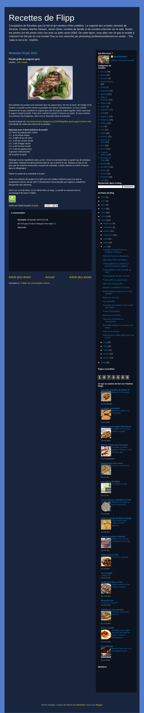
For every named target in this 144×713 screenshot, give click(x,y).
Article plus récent (20, 277)
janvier (106, 358)
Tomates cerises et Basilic (113, 536)
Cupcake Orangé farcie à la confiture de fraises (115, 251)
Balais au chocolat (111, 297)
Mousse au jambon (111, 331)
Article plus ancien (80, 277)
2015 (103, 201)
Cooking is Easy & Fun (111, 582)
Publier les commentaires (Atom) (35, 283)
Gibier (103, 106)
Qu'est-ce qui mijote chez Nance (116, 426)
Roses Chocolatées (111, 311)
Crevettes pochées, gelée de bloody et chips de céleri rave (122, 449)
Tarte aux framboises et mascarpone (113, 320)
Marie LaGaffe (107, 628)
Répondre (22, 227)
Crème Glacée (107, 82)
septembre (108, 235)
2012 (103, 212)
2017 (103, 197)
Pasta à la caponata (120, 557)
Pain (102, 130)
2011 (103, 216)
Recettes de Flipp (41, 17)
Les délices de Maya (110, 481)
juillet (105, 242)
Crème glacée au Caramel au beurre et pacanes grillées (116, 264)
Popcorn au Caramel (120, 466)
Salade (104, 163)
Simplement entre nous (112, 463)
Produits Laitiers (104, 153)
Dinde (103, 87)
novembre (108, 227)
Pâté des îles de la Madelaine (116, 256)
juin (105, 246)
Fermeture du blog (119, 484)
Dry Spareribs (109, 301)
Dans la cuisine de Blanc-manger (116, 518)
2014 (103, 205)
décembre (108, 223)
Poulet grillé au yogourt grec (115, 280)
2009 (103, 362)
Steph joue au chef (109, 555)
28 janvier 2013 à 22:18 (37, 220)
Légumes (105, 116)
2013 (103, 209)
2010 (103, 220)
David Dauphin (120, 56)
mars (105, 350)
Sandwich (105, 167)
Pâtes (103, 133)
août (105, 239)
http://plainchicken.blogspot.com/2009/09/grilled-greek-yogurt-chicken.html (58, 121)
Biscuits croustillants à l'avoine (116, 287)
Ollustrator (80, 705)
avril (105, 346)
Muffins (104, 123)
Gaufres (104, 103)
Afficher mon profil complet (122, 60)
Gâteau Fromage (104, 98)
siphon (103, 170)
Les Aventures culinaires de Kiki (116, 500)
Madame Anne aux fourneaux (114, 445)
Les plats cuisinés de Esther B (115, 390)
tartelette (104, 177)
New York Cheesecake (113, 284)
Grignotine (105, 110)
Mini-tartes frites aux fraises (115, 260)
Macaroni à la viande (120, 392)
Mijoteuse (105, 120)
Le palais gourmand (110, 408)
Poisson (104, 136)
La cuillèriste (107, 646)
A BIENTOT (106, 575)
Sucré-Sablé (106, 573)
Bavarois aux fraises (112, 315)
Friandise (105, 91)
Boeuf (103, 75)
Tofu (102, 180)
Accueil (50, 277)
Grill (19, 62)
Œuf (102, 126)
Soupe (103, 173)
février (106, 354)
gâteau (104, 94)
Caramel (104, 78)
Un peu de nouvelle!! (109, 603)
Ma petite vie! (107, 600)
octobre (107, 231)
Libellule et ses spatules (112, 609)
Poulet (24, 62)
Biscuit (103, 72)
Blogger (99, 705)
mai (105, 342)
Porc (103, 145)
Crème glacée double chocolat (116, 276)
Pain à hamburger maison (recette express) (119, 522)
